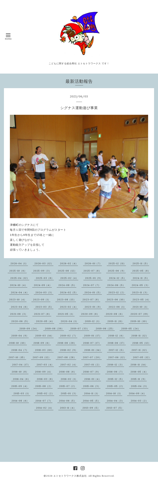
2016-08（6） (67, 371)
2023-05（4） (141, 299)
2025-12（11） (117, 263)
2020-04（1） (69, 321)
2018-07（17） (92, 342)
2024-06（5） (116, 285)
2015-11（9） (139, 378)
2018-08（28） (66, 342)
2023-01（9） (93, 306)
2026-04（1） (19, 263)
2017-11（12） (140, 349)
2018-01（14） (93, 349)
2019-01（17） (93, 335)
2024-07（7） (92, 285)
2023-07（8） (91, 299)
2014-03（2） (139, 400)
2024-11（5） (141, 277)
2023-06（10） (116, 299)
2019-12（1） (93, 321)
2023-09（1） (41, 299)
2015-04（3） (139, 386)
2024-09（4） (43, 285)
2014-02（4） (44, 407)
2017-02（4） (69, 364)
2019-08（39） (54, 328)
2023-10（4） (17, 299)
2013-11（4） (68, 407)
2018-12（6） (116, 335)
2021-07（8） (42, 313)
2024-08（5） (67, 285)
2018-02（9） (69, 349)
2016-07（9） (91, 371)
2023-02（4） (69, 306)
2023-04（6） (20, 306)
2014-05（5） (91, 400)
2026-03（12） (43, 263)
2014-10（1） (114, 393)
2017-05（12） (142, 357)
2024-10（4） (18, 285)
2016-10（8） (20, 371)
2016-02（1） (69, 378)
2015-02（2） (45, 393)
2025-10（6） (18, 270)
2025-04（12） (19, 277)
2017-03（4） (45, 364)
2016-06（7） (115, 371)
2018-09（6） (42, 342)
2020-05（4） (45, 321)
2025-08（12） (67, 270)
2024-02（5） (69, 292)
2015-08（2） (44, 386)
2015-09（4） (20, 386)
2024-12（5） (117, 277)
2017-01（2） (92, 364)
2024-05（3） (141, 285)
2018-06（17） (117, 342)
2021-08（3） (18, 313)
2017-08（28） (66, 357)
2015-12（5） (116, 378)
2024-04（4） (20, 292)
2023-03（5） (44, 306)
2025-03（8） (45, 277)
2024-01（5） (93, 292)
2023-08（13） (66, 299)
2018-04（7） (19, 349)
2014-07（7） (43, 400)
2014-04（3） (115, 400)
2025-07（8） (92, 270)
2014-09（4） (137, 393)
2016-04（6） (21, 378)
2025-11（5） (140, 263)
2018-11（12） (139, 335)
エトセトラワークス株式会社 (70, 475)
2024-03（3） (44, 292)
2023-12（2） (117, 292)
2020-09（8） (90, 313)
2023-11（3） (140, 292)
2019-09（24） (28, 328)
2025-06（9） (117, 270)
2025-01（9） (93, 277)
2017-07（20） (92, 357)
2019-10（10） (139, 321)
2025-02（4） (69, 277)
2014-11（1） (91, 393)
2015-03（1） (21, 393)
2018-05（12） (141, 342)
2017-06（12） (117, 357)
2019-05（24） (130, 328)
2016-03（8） (45, 378)
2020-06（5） (20, 321)
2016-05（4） (139, 371)
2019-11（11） (115, 321)
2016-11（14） (139, 364)
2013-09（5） (91, 407)
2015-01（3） (69, 393)
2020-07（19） (140, 313)
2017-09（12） (42, 357)
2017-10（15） (17, 357)
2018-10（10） (18, 342)
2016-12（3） (115, 364)
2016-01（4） (92, 378)
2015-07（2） (67, 386)
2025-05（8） (141, 270)
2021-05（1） (66, 313)
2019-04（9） (20, 335)
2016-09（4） (43, 371)
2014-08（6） (20, 400)
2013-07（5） (115, 407)
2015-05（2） (115, 386)
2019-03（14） (44, 335)
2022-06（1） (117, 306)
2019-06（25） (105, 328)
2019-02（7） (68, 335)
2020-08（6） (115, 313)
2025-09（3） (42, 270)
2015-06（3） (91, 386)
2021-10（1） (140, 306)
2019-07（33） (79, 328)
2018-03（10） (44, 349)
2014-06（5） (67, 400)
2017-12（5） (117, 349)
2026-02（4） (69, 263)
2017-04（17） (21, 364)
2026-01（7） (93, 263)
